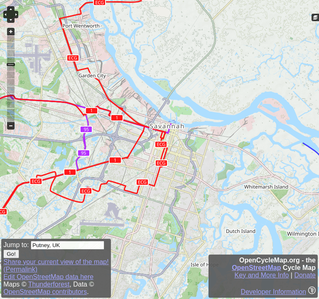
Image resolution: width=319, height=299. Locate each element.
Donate (305, 275)
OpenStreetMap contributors (45, 291)
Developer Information (273, 291)
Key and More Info (262, 275)
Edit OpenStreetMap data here (48, 276)
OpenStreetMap (256, 267)
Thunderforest (49, 284)
